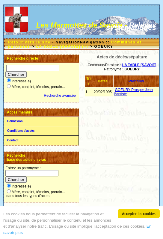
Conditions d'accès (20, 130)
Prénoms (136, 81)
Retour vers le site (29, 42)
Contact (12, 140)
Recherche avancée (60, 95)
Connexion (15, 121)
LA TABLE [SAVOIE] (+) (62, 46)
